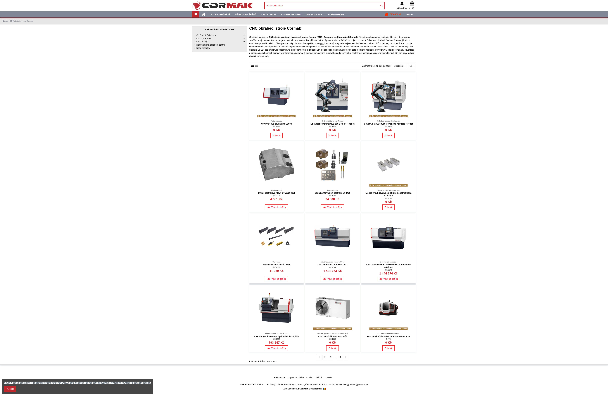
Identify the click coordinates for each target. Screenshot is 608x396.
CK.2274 (388, 270)
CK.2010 (388, 198)
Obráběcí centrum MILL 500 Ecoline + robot (332, 124)
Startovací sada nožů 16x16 (276, 264)
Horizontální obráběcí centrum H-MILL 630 (388, 336)
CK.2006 (276, 196)
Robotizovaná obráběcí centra (210, 45)
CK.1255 (388, 126)
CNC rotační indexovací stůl (332, 336)
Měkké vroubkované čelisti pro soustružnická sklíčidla (388, 194)
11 (340, 357)
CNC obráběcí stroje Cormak (219, 29)
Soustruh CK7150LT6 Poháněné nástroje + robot (388, 124)
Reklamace (279, 377)
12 (411, 66)
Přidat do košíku (276, 207)
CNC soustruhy (203, 38)
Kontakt (328, 377)
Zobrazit (276, 135)
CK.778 (388, 339)
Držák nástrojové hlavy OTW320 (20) (276, 193)
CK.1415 (276, 126)
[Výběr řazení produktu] (399, 66)
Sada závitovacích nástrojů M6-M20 (332, 193)
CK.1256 (332, 126)
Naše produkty (203, 48)
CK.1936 (332, 196)
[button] (393, 14)
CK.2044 (332, 267)
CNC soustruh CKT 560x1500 (332, 264)
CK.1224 (276, 339)
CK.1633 (276, 267)
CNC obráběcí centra (206, 35)
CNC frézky (201, 41)
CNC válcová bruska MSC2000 (276, 124)
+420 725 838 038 (337, 384)
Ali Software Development (309, 388)
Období (318, 377)
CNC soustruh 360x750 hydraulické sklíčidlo (276, 336)
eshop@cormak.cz (359, 384)
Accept (10, 389)
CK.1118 (332, 339)
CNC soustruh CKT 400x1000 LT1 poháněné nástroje (388, 265)
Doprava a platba (295, 377)
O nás (309, 377)
